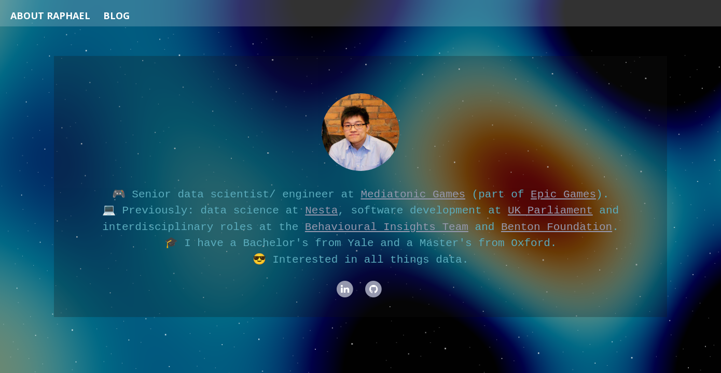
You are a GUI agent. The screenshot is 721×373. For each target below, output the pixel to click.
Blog (116, 15)
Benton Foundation (556, 227)
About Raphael (50, 15)
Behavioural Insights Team (386, 227)
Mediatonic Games (412, 194)
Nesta (321, 210)
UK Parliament (550, 210)
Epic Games (563, 194)
